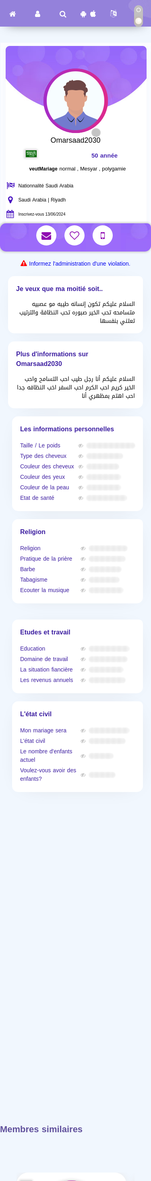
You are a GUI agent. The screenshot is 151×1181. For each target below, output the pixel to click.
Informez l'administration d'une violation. (79, 263)
